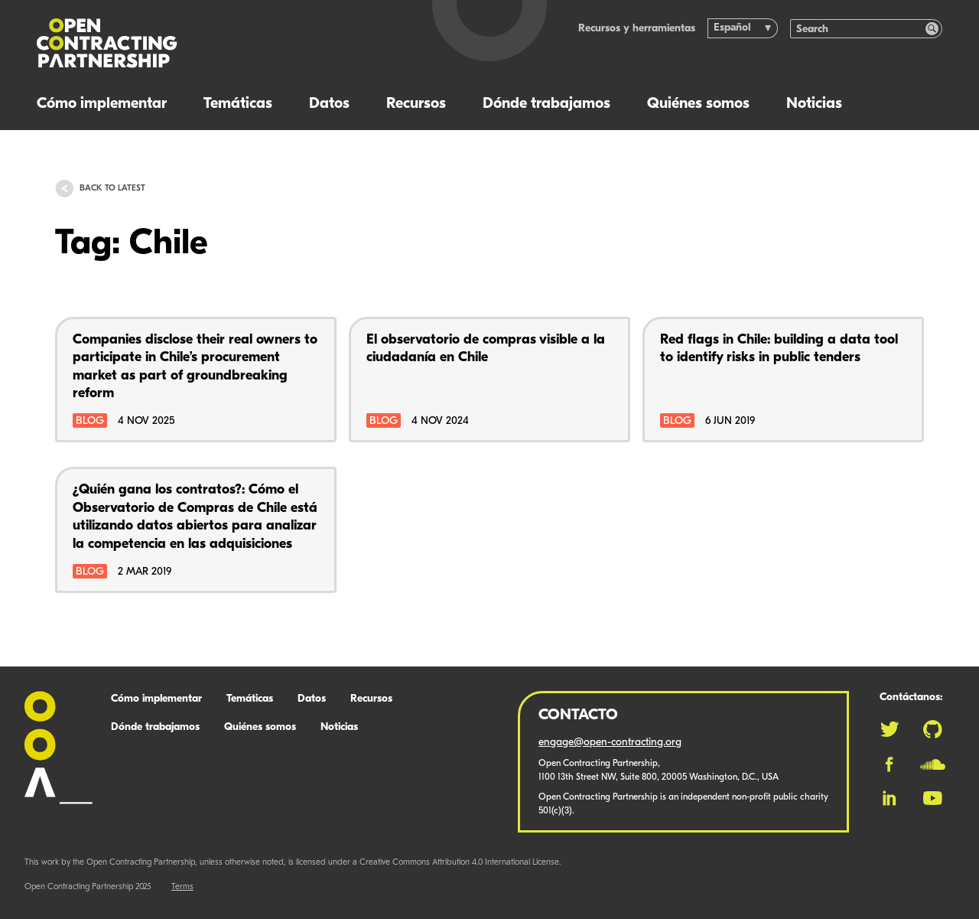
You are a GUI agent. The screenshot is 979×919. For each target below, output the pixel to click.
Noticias (814, 104)
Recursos (416, 104)
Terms (182, 887)
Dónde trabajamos (546, 104)
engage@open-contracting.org (609, 742)
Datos (329, 104)
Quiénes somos (698, 104)
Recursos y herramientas (636, 28)
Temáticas (237, 104)
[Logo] (207, 43)
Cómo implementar (102, 104)
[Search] (858, 28)
